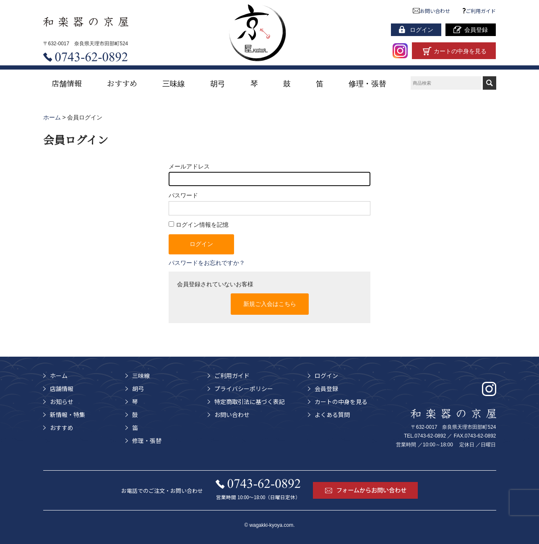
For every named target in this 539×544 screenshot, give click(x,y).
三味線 (173, 83)
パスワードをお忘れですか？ (207, 262)
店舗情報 (67, 83)
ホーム (59, 375)
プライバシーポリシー (243, 388)
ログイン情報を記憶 (199, 224)
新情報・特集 (67, 414)
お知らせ (61, 401)
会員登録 (326, 388)
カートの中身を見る (341, 401)
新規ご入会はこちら (269, 303)
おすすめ (122, 83)
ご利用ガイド (479, 10)
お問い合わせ (431, 10)
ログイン (326, 375)
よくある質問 (332, 414)
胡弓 (217, 83)
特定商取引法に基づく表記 (249, 401)
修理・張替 (367, 83)
